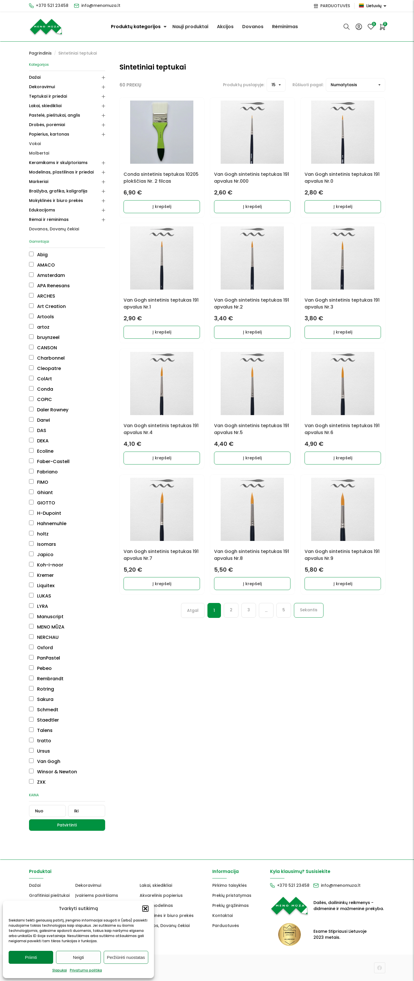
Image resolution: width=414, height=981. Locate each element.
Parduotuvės (225, 925)
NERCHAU (44, 637)
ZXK (37, 782)
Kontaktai (222, 915)
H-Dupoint (45, 513)
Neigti (78, 957)
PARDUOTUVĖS (335, 6)
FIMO (38, 482)
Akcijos (225, 26)
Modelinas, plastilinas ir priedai (61, 172)
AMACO (42, 265)
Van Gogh (44, 761)
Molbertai (39, 153)
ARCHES (42, 296)
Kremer (41, 575)
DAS (37, 430)
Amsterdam (47, 275)
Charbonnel (47, 358)
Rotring (41, 689)
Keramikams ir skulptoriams (58, 162)
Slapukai (59, 970)
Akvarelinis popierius (161, 895)
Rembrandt (46, 678)
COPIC (40, 399)
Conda (41, 389)
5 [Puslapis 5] (283, 615)
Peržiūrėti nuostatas (126, 957)
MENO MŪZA (46, 627)
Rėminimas (285, 26)
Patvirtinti (67, 825)
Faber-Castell (49, 461)
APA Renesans (49, 285)
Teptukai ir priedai (48, 96)
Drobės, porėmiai (47, 125)
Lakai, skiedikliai (45, 106)
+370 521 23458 (52, 6)
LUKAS (40, 596)
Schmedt (43, 709)
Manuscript (46, 616)
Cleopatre (45, 368)
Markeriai (38, 181)
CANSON (43, 347)
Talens (41, 730)
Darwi (39, 420)
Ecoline (41, 451)
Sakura (41, 699)
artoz (39, 327)
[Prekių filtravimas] (355, 85)
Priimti (31, 957)
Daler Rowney (48, 409)
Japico (41, 554)
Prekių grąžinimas (230, 905)
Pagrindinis (40, 53)
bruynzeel (44, 337)
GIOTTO (42, 503)
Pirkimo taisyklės (229, 885)
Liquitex (42, 585)
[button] (145, 908)
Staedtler (44, 720)
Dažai (35, 77)
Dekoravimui (42, 87)
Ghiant (41, 492)
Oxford (41, 647)
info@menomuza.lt (101, 6)
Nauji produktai (190, 26)
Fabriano (43, 472)
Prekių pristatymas (231, 895)
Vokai (35, 144)
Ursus (39, 751)
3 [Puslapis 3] (248, 615)
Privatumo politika (86, 970)
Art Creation (47, 306)
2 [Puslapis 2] (231, 615)
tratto (40, 740)
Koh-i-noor (46, 565)
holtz (39, 534)
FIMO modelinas (156, 905)
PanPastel (44, 658)
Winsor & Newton (53, 771)
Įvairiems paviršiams (96, 895)
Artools (41, 316)
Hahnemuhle (47, 523)
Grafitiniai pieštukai (49, 895)
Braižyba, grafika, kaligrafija (58, 191)
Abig (38, 254)
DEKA (39, 441)
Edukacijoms (42, 210)
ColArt (40, 378)
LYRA (38, 606)
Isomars (42, 544)
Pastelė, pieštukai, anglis (54, 115)
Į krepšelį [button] (162, 207)
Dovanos (252, 26)
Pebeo (40, 668)
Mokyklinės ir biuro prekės (56, 200)
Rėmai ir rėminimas (49, 219)
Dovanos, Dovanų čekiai (54, 229)
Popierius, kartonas (49, 134)
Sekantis (308, 615)
